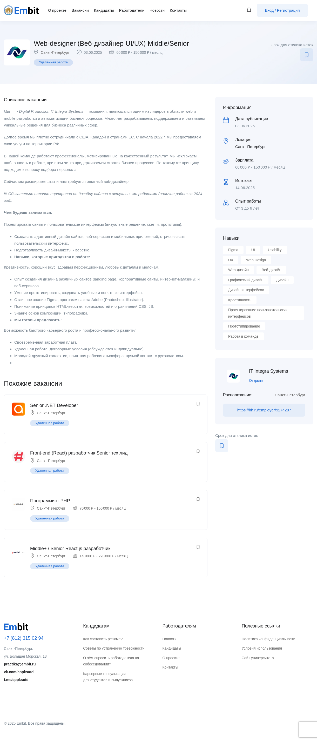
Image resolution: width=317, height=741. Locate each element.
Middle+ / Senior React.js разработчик (70, 548)
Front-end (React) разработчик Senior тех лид (78, 453)
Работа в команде (243, 336)
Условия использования (262, 648)
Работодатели (131, 10)
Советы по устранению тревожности (113, 648)
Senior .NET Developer (54, 405)
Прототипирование (244, 326)
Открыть (256, 380)
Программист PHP (50, 500)
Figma (233, 250)
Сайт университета (258, 658)
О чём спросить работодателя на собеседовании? (111, 661)
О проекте (57, 10)
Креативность (239, 300)
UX (230, 260)
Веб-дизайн (271, 270)
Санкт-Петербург (55, 52)
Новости (157, 10)
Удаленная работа (53, 62)
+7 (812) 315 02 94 (24, 638)
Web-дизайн (238, 270)
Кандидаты (104, 10)
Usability (275, 250)
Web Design (256, 260)
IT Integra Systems (268, 371)
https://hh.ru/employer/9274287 (264, 410)
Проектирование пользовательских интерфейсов (257, 313)
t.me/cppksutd (16, 680)
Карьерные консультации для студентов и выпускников (108, 677)
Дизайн (282, 280)
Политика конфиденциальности (268, 639)
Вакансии (80, 10)
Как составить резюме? (103, 639)
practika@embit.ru (20, 664)
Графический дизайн (245, 280)
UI (253, 250)
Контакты (178, 10)
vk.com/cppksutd (18, 672)
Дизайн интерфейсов (246, 290)
